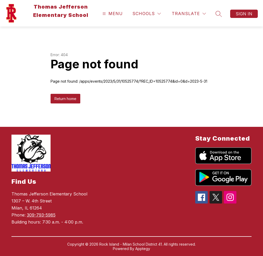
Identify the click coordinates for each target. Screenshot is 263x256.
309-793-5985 (41, 215)
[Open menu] (112, 13)
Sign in (244, 13)
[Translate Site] (188, 13)
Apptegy (142, 248)
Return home (65, 98)
